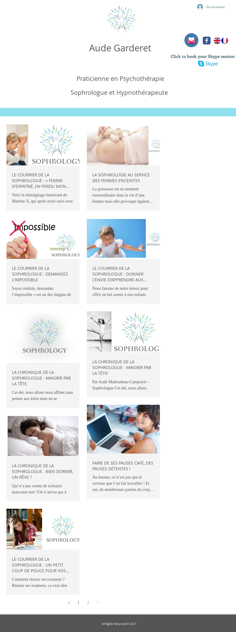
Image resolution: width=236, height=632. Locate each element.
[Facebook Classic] (207, 40)
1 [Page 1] (78, 602)
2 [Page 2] (88, 602)
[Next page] (97, 603)
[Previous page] (69, 603)
